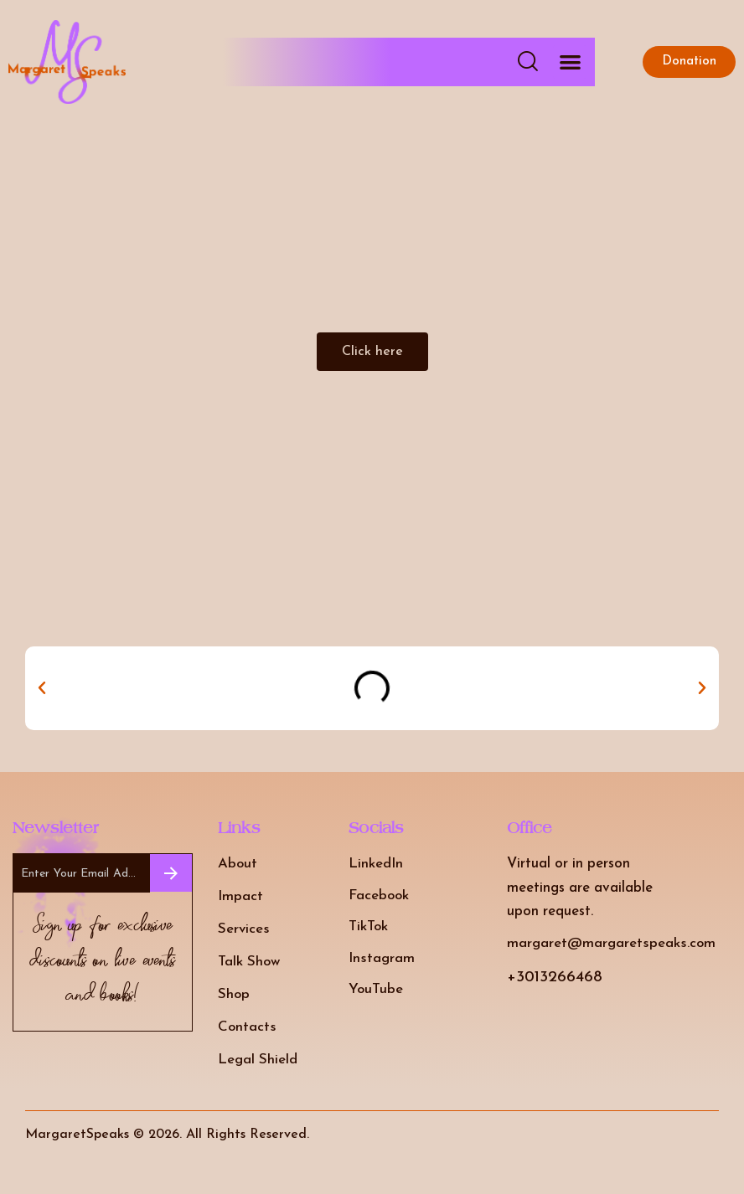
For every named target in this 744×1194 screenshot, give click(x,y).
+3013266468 (554, 978)
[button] (570, 62)
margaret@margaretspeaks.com (611, 943)
